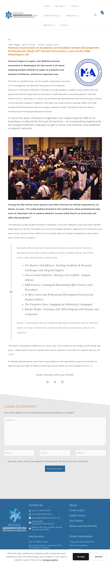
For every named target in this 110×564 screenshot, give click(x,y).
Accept (80, 556)
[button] (95, 15)
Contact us (87, 366)
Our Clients (76, 521)
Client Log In (77, 511)
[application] (61, 6)
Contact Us (36, 506)
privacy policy (50, 560)
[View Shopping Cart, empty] (102, 15)
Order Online (77, 516)
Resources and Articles (84, 526)
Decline (99, 556)
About (73, 506)
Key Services (37, 537)
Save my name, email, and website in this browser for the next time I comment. (48, 462)
